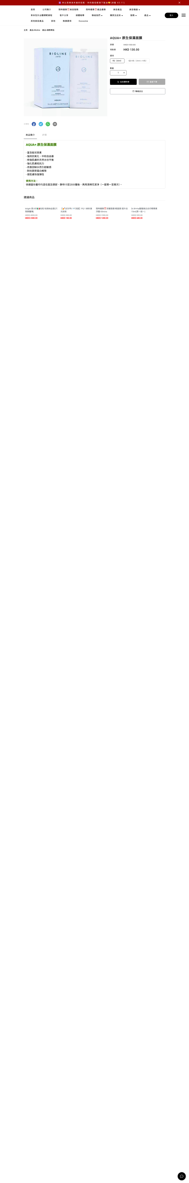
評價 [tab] (44, 135)
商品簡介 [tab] (30, 135)
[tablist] (94, 135)
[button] (34, 124)
